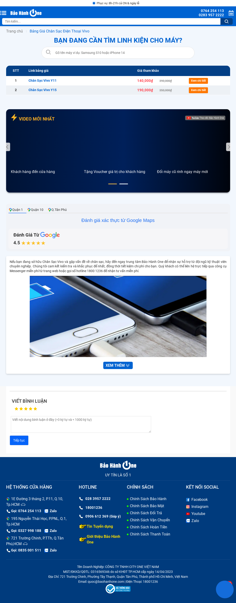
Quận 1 (15, 210)
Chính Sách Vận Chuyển (150, 520)
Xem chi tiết (198, 80)
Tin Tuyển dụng (96, 526)
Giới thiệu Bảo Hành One (99, 539)
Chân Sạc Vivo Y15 (43, 90)
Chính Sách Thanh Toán (150, 534)
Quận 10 (35, 210)
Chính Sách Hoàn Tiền (148, 527)
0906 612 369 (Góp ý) (100, 516)
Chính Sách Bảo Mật (147, 506)
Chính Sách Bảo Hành (148, 499)
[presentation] (7, 147)
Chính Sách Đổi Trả (146, 513)
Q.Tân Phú (57, 210)
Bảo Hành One (152, 262)
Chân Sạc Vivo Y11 (43, 80)
